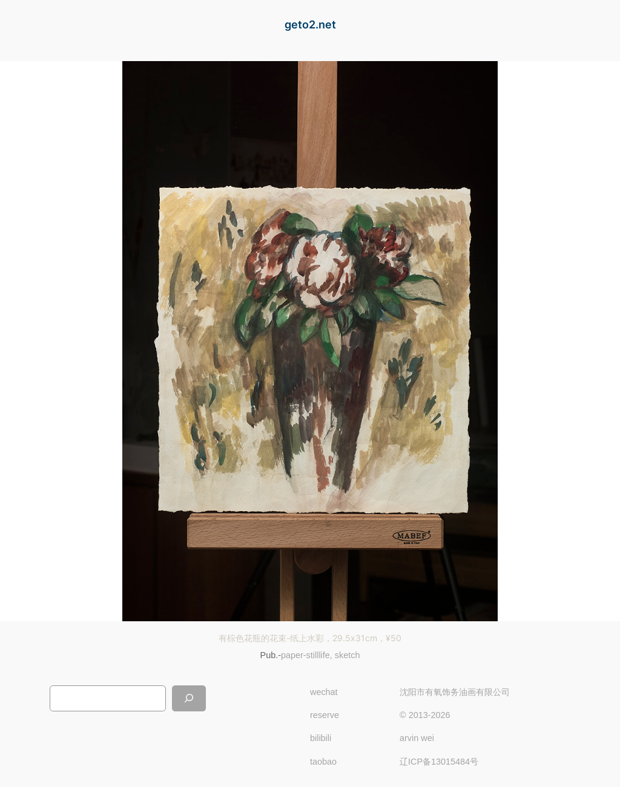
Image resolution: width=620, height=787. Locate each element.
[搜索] (189, 698)
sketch (347, 655)
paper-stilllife (305, 655)
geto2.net (310, 24)
